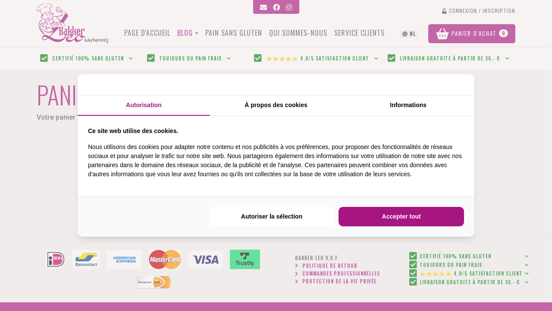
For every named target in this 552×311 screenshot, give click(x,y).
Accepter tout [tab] (401, 216)
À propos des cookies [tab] (276, 105)
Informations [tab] (408, 105)
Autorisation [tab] (143, 105)
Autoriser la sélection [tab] (271, 216)
